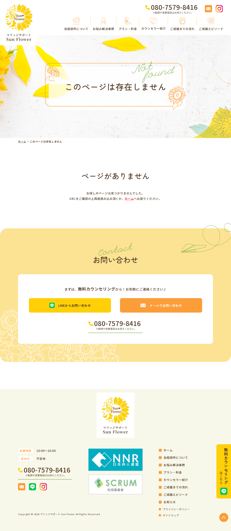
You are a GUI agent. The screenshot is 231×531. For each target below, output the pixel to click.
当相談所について (176, 457)
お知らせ (170, 501)
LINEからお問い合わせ (74, 305)
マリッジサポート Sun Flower (57, 514)
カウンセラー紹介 (176, 479)
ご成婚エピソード (176, 494)
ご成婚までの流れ (176, 487)
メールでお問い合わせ (165, 305)
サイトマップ (171, 515)
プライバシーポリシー (176, 509)
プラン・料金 (173, 472)
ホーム (22, 141)
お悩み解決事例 (174, 464)
